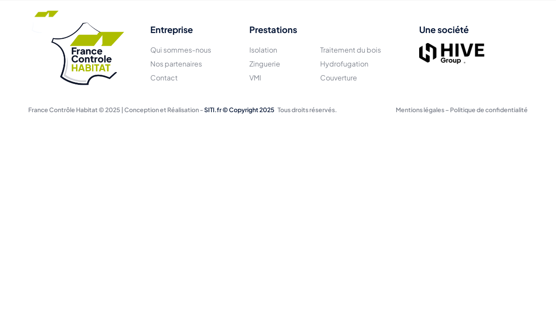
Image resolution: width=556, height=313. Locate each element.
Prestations (227, 20)
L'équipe (181, 20)
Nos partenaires (176, 63)
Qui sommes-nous (180, 49)
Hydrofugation (344, 63)
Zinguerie (264, 63)
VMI (255, 77)
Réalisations (280, 20)
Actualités (331, 20)
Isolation (263, 49)
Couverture (338, 77)
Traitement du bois (350, 49)
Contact (375, 20)
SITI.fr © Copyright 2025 (239, 109)
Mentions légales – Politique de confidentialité (462, 109)
